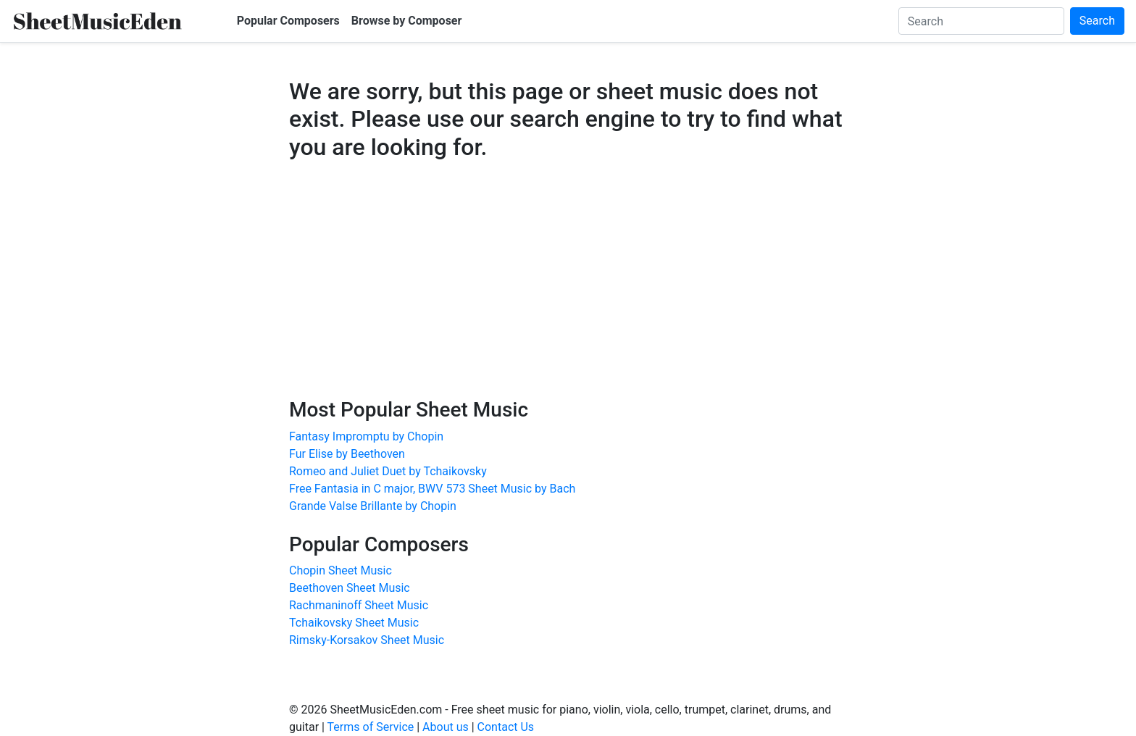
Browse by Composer (406, 21)
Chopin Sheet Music (340, 570)
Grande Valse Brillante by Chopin (372, 506)
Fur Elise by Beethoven (347, 454)
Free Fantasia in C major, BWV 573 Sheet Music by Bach (432, 488)
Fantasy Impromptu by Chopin (366, 436)
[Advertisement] (568, 292)
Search (1097, 21)
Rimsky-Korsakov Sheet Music (366, 640)
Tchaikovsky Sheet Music (354, 623)
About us (445, 727)
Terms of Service (370, 727)
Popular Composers (288, 21)
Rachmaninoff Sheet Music (358, 605)
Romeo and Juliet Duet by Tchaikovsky (388, 471)
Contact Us (506, 727)
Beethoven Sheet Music (349, 588)
